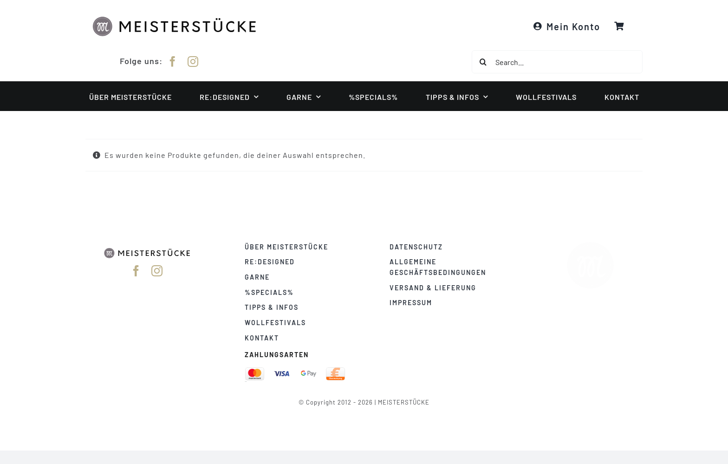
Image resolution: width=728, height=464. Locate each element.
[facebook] (172, 60)
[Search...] (557, 61)
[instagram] (193, 60)
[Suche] (483, 61)
